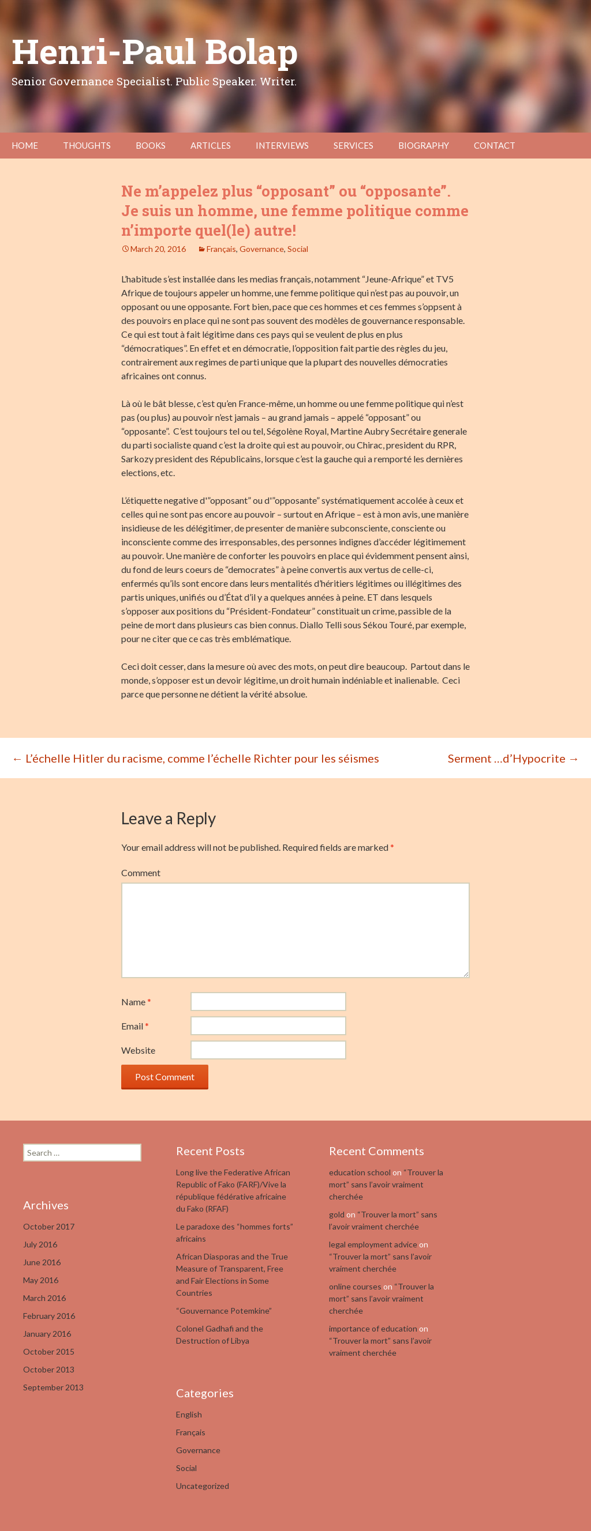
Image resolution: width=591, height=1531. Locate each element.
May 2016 (40, 1280)
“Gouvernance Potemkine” (224, 1310)
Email (135, 1025)
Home (25, 145)
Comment (140, 872)
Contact (494, 145)
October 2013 (48, 1369)
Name (136, 1001)
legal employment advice (373, 1244)
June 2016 (42, 1262)
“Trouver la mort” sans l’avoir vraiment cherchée (386, 1184)
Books (151, 145)
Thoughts (87, 145)
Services (353, 145)
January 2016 (47, 1333)
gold (337, 1214)
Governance (262, 249)
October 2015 (48, 1351)
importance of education (373, 1328)
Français (221, 249)
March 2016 (44, 1298)
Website (138, 1049)
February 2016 (49, 1316)
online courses (355, 1286)
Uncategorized (202, 1486)
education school (360, 1172)
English (189, 1414)
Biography (423, 145)
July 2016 (40, 1244)
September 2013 (53, 1387)
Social (297, 249)
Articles (210, 145)
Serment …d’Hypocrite (513, 758)
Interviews (282, 145)
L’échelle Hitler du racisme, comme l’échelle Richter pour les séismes (195, 758)
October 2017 (48, 1226)
